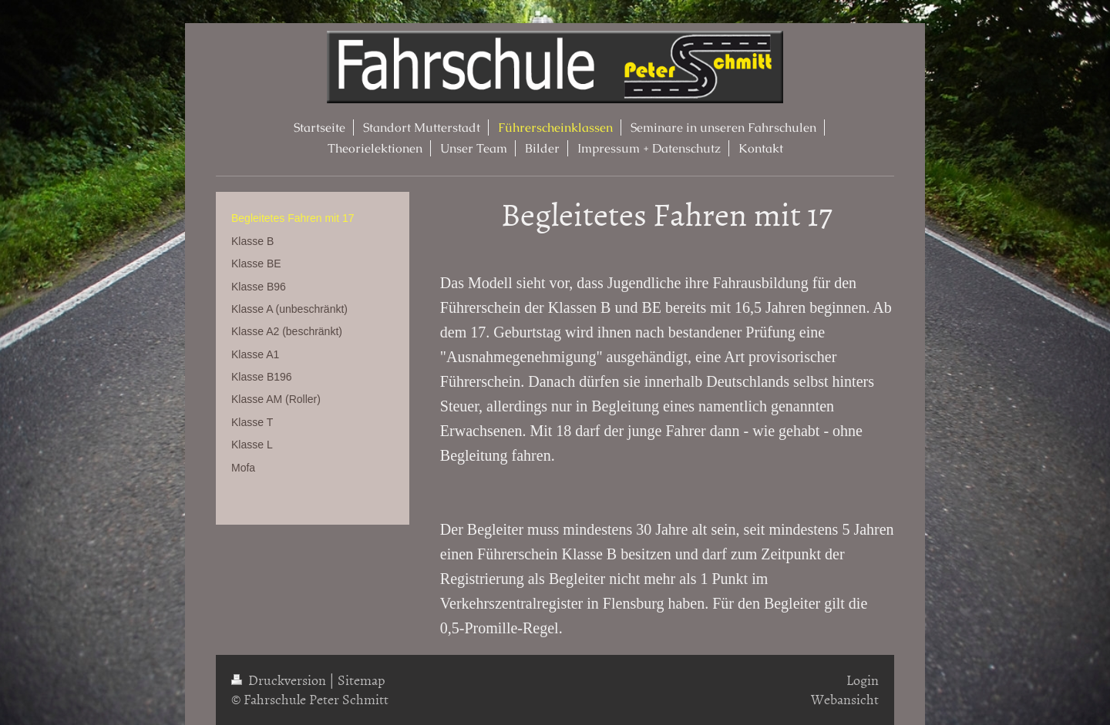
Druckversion (280, 680)
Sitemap (361, 680)
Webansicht (845, 699)
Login (862, 680)
